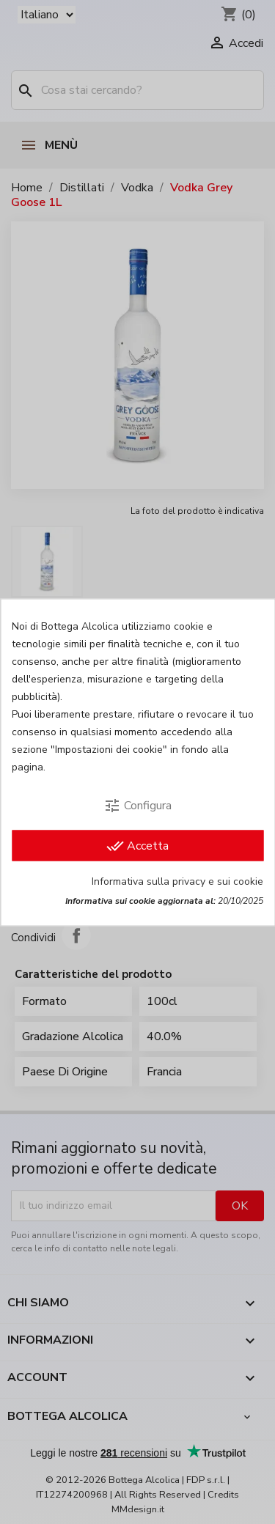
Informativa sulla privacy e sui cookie (177, 881)
